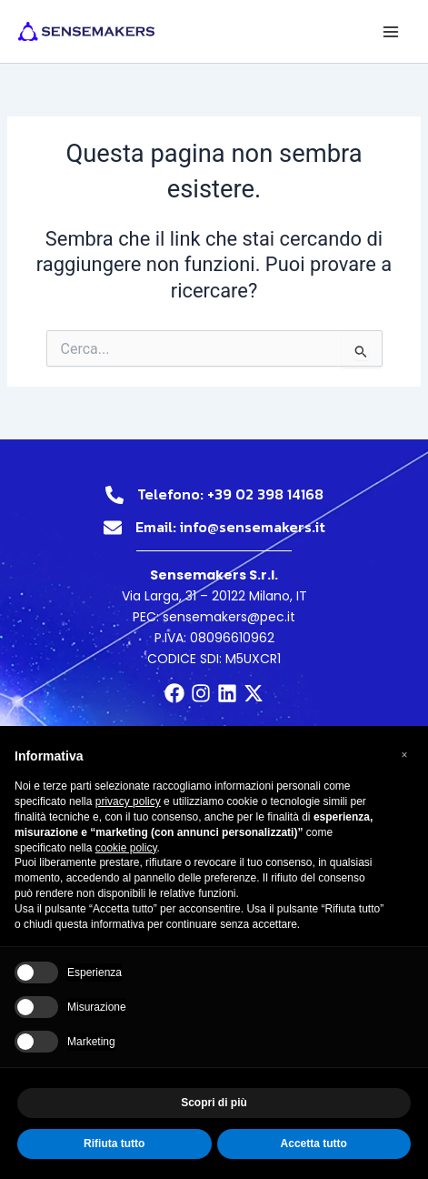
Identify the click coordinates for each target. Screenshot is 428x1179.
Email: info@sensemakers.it (230, 527)
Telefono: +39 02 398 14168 (230, 494)
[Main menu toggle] (391, 32)
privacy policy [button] (128, 801)
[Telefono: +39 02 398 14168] (114, 495)
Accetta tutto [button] (314, 1143)
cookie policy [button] (126, 847)
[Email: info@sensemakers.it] (113, 528)
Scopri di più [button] (214, 1102)
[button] (404, 755)
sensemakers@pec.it (229, 617)
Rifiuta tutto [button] (114, 1143)
